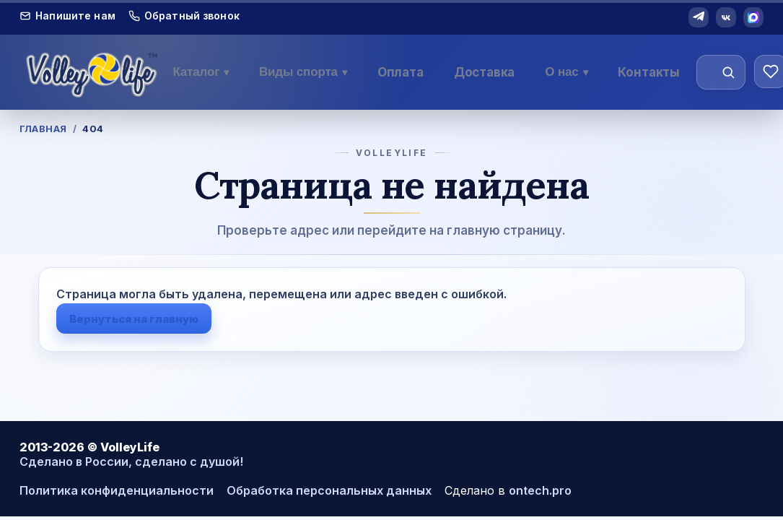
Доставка (484, 72)
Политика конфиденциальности (116, 490)
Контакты (649, 72)
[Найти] (728, 72)
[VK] (726, 17)
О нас (566, 72)
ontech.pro (540, 490)
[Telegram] (698, 17)
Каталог (200, 72)
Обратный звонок (184, 16)
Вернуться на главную (133, 319)
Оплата (400, 72)
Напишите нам (67, 16)
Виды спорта (303, 72)
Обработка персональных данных (329, 490)
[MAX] (753, 17)
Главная (43, 128)
